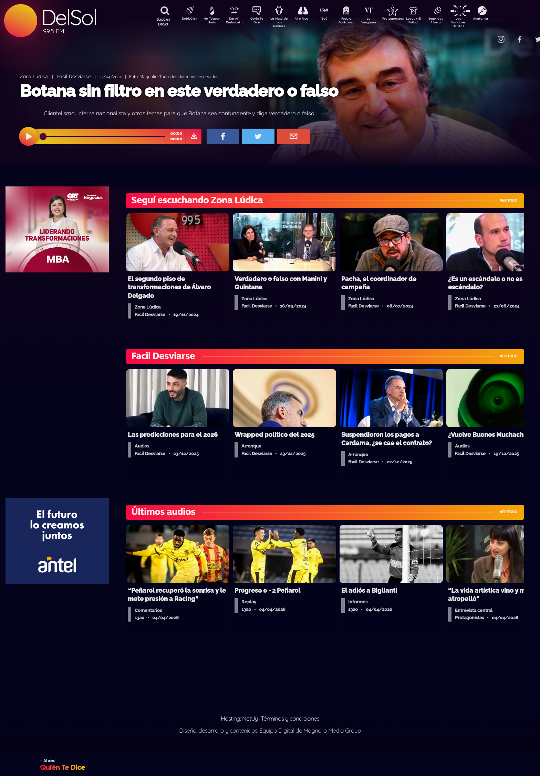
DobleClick (187, 19)
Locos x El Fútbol (428, 21)
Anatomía (500, 19)
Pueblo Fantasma (356, 21)
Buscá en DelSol (163, 21)
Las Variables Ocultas (476, 22)
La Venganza (380, 21)
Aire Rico (307, 19)
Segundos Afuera (452, 21)
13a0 (331, 19)
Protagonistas (404, 19)
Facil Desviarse (74, 76)
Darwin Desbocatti (235, 21)
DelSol (69, 17)
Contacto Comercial (487, 35)
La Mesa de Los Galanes (283, 22)
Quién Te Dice (259, 21)
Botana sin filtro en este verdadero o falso (179, 90)
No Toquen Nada (211, 21)
